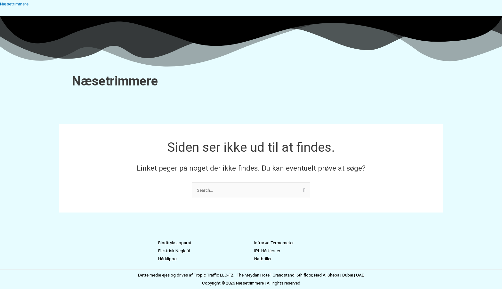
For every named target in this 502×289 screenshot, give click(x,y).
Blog (285, 99)
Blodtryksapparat (176, 242)
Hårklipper (168, 258)
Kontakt (298, 99)
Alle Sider (269, 99)
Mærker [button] (246, 99)
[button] (247, 99)
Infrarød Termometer (276, 242)
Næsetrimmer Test (216, 99)
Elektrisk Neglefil (175, 250)
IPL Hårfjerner (268, 250)
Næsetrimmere (16, 4)
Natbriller (263, 258)
